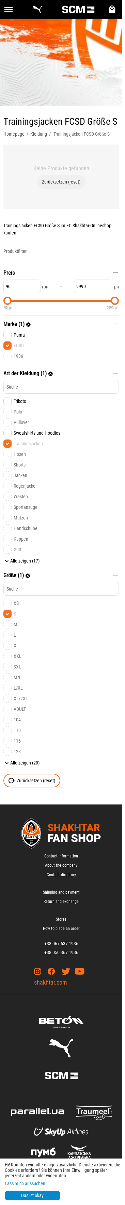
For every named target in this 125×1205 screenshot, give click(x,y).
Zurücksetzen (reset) (61, 182)
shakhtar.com (50, 982)
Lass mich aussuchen (25, 1183)
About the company (61, 865)
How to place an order (61, 928)
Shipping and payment (61, 892)
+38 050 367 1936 (61, 952)
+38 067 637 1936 (61, 943)
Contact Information (61, 856)
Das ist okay (32, 1195)
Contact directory (61, 874)
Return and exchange (61, 901)
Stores (61, 919)
